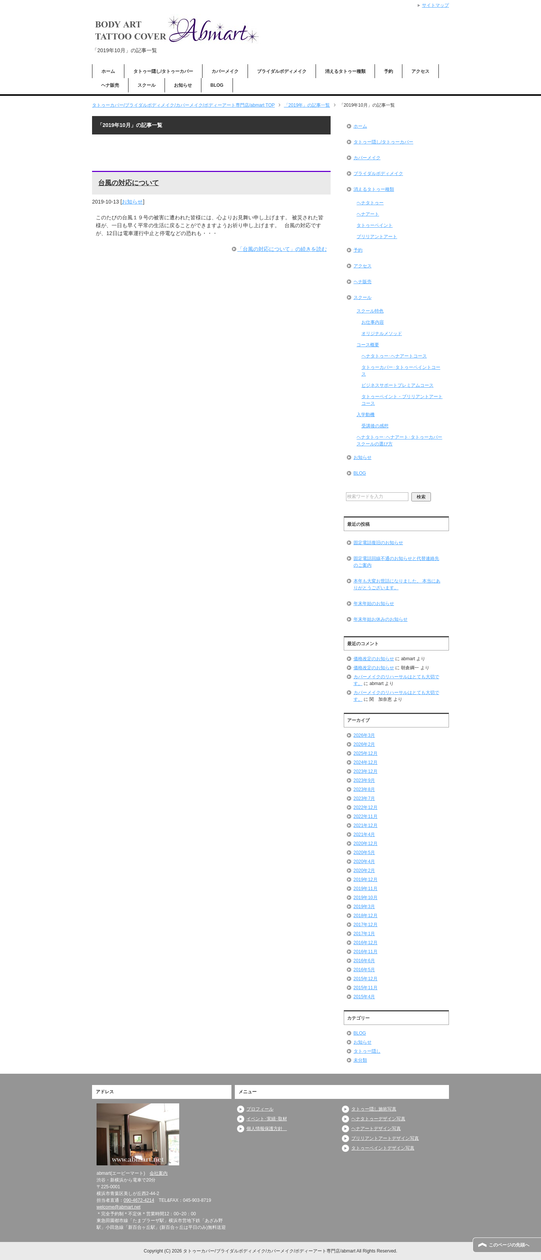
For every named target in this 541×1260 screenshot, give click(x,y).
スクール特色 (370, 311)
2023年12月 (366, 771)
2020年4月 (364, 861)
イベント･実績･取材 (266, 1118)
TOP (183, 105)
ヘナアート (368, 214)
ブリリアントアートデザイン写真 (385, 1138)
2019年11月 (366, 888)
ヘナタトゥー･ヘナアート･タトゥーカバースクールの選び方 (399, 441)
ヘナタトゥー (370, 202)
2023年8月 (364, 789)
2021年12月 (366, 825)
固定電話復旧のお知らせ (378, 542)
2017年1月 (364, 933)
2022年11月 (366, 816)
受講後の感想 (374, 426)
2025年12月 (366, 753)
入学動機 (366, 414)
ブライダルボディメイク (282, 71)
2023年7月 (364, 798)
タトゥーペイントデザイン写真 (382, 1148)
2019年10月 (366, 897)
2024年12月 (366, 762)
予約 (388, 71)
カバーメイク (225, 71)
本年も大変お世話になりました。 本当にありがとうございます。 (397, 584)
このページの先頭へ (509, 1245)
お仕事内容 (372, 322)
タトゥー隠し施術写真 (373, 1109)
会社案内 (159, 1173)
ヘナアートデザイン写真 (376, 1128)
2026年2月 (364, 744)
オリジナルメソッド (381, 333)
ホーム (108, 71)
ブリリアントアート (377, 236)
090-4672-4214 (139, 1200)
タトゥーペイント (375, 225)
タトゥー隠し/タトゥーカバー (163, 71)
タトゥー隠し (367, 1051)
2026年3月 (364, 735)
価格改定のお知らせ (374, 658)
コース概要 (368, 344)
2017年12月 (366, 924)
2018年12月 (366, 915)
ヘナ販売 (110, 85)
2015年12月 (366, 978)
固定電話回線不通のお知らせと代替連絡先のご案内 (396, 562)
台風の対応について (128, 183)
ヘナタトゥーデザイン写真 (378, 1118)
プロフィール (260, 1109)
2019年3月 (364, 906)
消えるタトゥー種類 (345, 71)
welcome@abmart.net (119, 1207)
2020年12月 (366, 843)
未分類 (360, 1060)
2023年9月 (364, 780)
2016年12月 (366, 942)
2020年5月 (364, 852)
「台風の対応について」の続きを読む (282, 249)
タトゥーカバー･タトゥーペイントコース (400, 371)
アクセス (420, 71)
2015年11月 (366, 987)
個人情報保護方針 (266, 1128)
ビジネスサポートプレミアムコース (397, 385)
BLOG (217, 85)
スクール (147, 85)
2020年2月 (364, 870)
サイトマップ (435, 5)
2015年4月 (364, 996)
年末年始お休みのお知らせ (381, 619)
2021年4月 (364, 834)
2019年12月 (366, 879)
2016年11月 (366, 951)
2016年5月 (364, 969)
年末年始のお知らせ (374, 603)
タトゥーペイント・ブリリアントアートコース (402, 400)
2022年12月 (366, 807)
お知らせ (183, 85)
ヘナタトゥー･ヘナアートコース (394, 356)
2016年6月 (364, 960)
